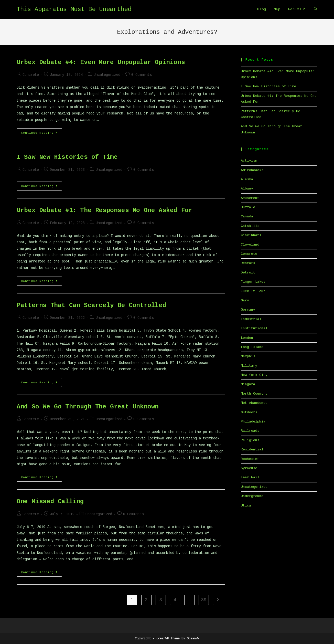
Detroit (248, 273)
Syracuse (249, 468)
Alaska (247, 179)
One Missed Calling (50, 501)
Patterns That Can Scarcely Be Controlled (91, 305)
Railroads (250, 431)
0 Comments (141, 75)
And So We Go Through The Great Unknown (88, 406)
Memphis (248, 356)
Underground (252, 496)
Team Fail (250, 477)
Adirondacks (252, 170)
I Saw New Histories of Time (67, 157)
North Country (254, 394)
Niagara (248, 384)
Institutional (254, 328)
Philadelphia (253, 422)
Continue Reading (41, 134)
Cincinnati (251, 235)
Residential (252, 449)
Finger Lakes (253, 282)
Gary (245, 300)
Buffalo (248, 207)
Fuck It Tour (253, 291)
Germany (248, 310)
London (247, 338)
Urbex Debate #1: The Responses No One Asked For (104, 210)
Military (249, 366)
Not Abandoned (254, 403)
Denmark (248, 263)
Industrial (251, 319)
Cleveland (250, 245)
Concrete (31, 75)
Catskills (250, 226)
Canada (247, 216)
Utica (246, 506)
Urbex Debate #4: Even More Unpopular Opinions (101, 62)
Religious (250, 440)
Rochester (250, 459)
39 (204, 600)
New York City (254, 375)
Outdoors (249, 412)
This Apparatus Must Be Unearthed (74, 9)
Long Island (252, 347)
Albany (247, 189)
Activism (249, 161)
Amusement (250, 198)
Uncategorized (107, 75)
